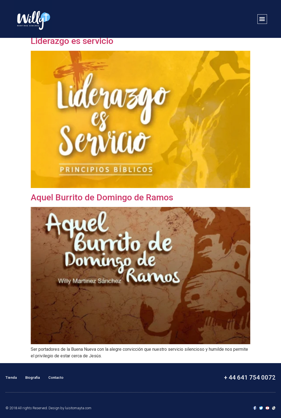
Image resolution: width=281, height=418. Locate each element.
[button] (262, 19)
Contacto (55, 377)
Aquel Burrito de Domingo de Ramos (102, 197)
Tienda (11, 377)
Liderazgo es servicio (72, 41)
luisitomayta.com (78, 408)
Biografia (32, 377)
